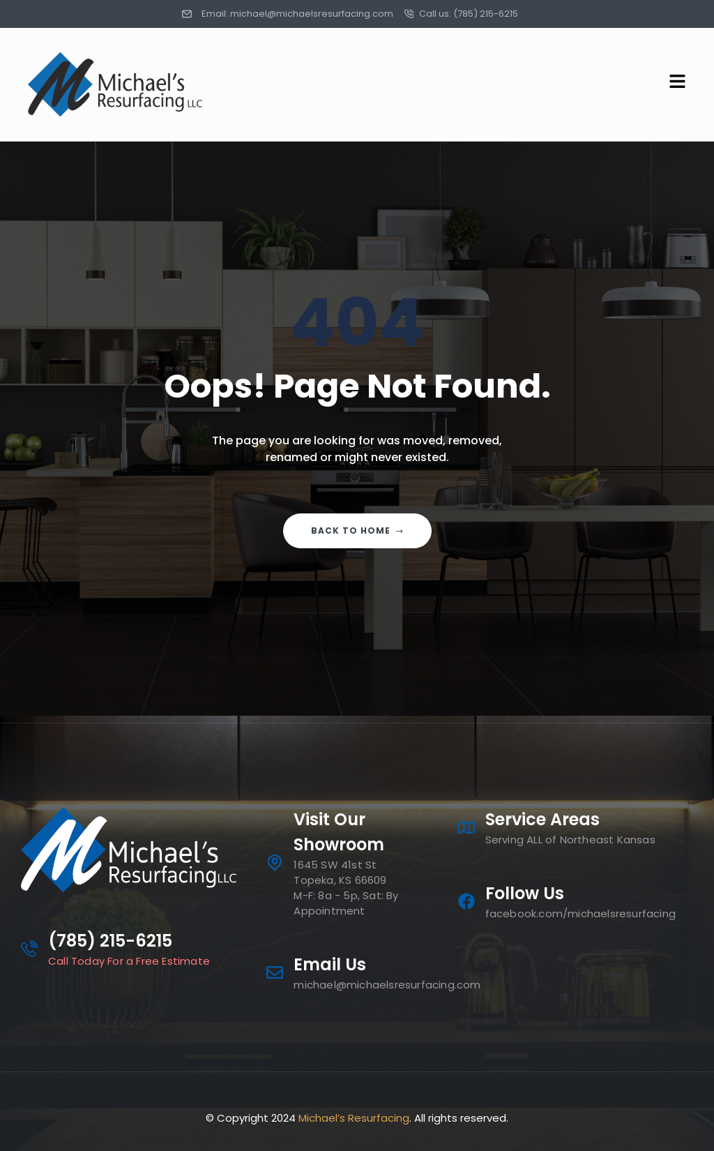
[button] (525, 84)
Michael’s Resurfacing (353, 1118)
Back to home (357, 530)
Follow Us (524, 893)
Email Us (330, 964)
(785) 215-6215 (110, 940)
